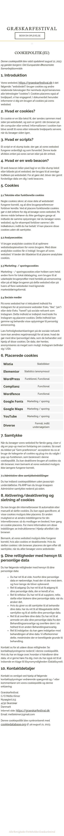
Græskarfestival (32, 28)
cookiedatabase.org (13, 724)
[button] (46, 36)
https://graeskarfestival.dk (35, 82)
